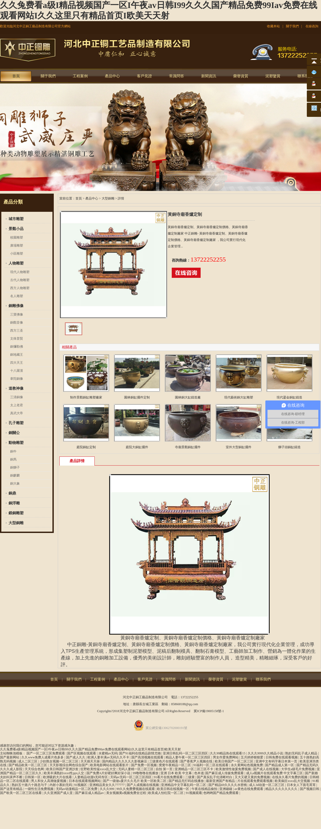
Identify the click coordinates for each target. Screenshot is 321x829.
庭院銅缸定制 (86, 447)
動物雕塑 (16, 443)
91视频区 (81, 785)
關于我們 (292, 26)
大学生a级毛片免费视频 (298, 769)
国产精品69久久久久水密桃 (228, 785)
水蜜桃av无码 (107, 753)
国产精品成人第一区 (280, 765)
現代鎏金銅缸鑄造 (289, 397)
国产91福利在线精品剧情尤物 (140, 753)
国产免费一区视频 (144, 765)
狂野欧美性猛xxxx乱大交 (99, 769)
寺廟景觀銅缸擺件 (188, 447)
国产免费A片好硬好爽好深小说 (108, 773)
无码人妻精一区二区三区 (136, 769)
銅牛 (13, 451)
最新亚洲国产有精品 (221, 781)
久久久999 (107, 789)
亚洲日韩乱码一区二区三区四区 (186, 753)
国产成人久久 (76, 757)
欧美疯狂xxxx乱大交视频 (293, 781)
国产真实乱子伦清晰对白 (215, 777)
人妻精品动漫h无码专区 (91, 777)
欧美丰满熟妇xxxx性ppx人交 (64, 773)
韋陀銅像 (16, 379)
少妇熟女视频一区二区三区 (59, 761)
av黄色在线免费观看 (249, 789)
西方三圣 (16, 330)
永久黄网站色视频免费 (247, 765)
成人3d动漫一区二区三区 (267, 785)
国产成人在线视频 (266, 769)
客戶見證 (144, 76)
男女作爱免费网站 (226, 757)
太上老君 (16, 405)
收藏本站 (273, 26)
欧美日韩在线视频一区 (173, 789)
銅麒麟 (15, 475)
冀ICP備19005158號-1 (209, 711)
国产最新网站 (10, 757)
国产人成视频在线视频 (143, 785)
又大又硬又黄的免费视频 (253, 777)
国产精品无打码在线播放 (187, 781)
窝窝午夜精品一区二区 (175, 765)
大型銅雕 (16, 523)
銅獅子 (15, 467)
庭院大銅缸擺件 (137, 447)
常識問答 (176, 76)
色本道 (199, 773)
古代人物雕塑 (19, 280)
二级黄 (190, 777)
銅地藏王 (16, 354)
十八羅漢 (16, 371)
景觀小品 (16, 229)
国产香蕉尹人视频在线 (196, 761)
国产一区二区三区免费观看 (46, 753)
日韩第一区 (33, 777)
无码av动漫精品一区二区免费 (77, 789)
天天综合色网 (35, 769)
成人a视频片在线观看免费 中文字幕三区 (275, 773)
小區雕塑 (16, 253)
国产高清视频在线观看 (147, 757)
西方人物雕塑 (19, 288)
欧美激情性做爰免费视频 (234, 769)
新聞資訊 (208, 76)
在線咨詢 (311, 26)
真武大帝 (16, 413)
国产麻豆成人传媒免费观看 (224, 773)
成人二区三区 (28, 761)
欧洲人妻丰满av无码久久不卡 (108, 757)
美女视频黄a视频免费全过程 (126, 793)
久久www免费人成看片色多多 (42, 757)
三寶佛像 (16, 314)
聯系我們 (304, 76)
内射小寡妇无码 (61, 785)
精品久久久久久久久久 (281, 789)
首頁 (16, 76)
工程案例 (80, 76)
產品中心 (112, 76)
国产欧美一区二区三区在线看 (21, 793)
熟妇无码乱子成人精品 (301, 753)
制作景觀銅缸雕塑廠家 (86, 397)
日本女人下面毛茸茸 (301, 785)
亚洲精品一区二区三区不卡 (194, 769)
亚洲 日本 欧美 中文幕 (176, 773)
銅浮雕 (14, 503)
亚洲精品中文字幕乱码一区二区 (184, 785)
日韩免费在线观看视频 (282, 757)
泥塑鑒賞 (272, 76)
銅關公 (14, 433)
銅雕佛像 (16, 306)
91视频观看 (194, 793)
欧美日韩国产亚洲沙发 (62, 769)
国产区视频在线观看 (82, 753)
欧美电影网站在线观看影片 (109, 765)
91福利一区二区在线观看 (211, 765)
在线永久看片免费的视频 (290, 777)
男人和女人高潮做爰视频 (49, 781)
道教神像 (16, 388)
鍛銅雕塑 (16, 513)
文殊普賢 (16, 338)
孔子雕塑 (16, 423)
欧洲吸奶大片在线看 (58, 777)
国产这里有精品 (11, 789)
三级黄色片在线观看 (164, 761)
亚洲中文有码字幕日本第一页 (276, 761)
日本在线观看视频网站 (85, 781)
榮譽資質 (240, 76)
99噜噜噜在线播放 (146, 773)
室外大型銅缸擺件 (238, 447)
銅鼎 (12, 493)
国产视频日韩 (310, 789)
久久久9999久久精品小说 (266, 753)
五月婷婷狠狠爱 (252, 757)
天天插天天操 (91, 761)
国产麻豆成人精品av (90, 793)
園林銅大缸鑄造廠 (188, 397)
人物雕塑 (16, 263)
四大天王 (16, 362)
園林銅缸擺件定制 (137, 397)
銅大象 (15, 483)
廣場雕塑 (16, 245)
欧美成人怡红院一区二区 (166, 793)
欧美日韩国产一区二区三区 (234, 761)
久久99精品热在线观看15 (228, 753)
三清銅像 (16, 397)
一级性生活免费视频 (39, 789)
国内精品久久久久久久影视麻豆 (125, 761)
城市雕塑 (16, 219)
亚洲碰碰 (226, 789)
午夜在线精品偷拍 (205, 789)
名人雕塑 (16, 296)
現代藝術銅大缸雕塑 (238, 397)
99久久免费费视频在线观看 (136, 789)
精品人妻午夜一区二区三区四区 (188, 757)
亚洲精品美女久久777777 (107, 785)
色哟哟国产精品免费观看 (221, 793)
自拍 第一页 (164, 769)
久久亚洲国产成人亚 (59, 793)
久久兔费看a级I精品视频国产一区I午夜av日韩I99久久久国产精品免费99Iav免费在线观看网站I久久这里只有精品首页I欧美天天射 (90, 749)
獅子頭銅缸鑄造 (289, 447)
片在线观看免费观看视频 (255, 781)
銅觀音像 (16, 322)
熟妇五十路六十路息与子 (30, 785)
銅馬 (13, 459)
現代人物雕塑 (19, 272)
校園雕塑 (16, 237)
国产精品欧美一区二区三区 (28, 765)
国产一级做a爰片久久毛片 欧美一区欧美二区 (135, 781)
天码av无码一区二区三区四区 (131, 777)
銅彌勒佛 (16, 346)
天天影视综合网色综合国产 (69, 765)
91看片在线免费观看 (169, 777)
